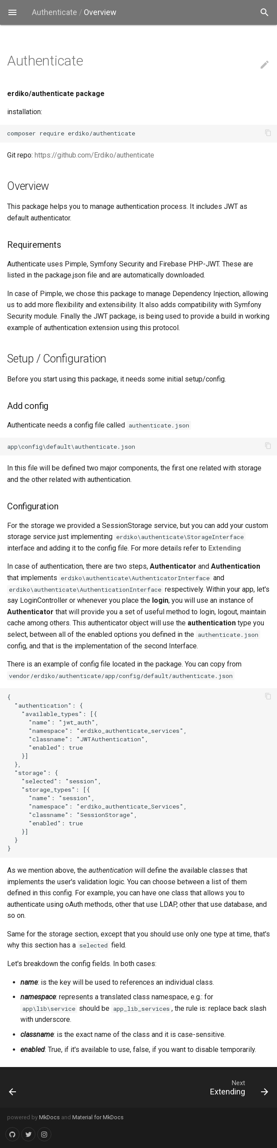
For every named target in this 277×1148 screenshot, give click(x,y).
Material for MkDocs (98, 1117)
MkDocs (49, 1117)
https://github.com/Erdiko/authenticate (94, 155)
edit (264, 64)
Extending (224, 548)
